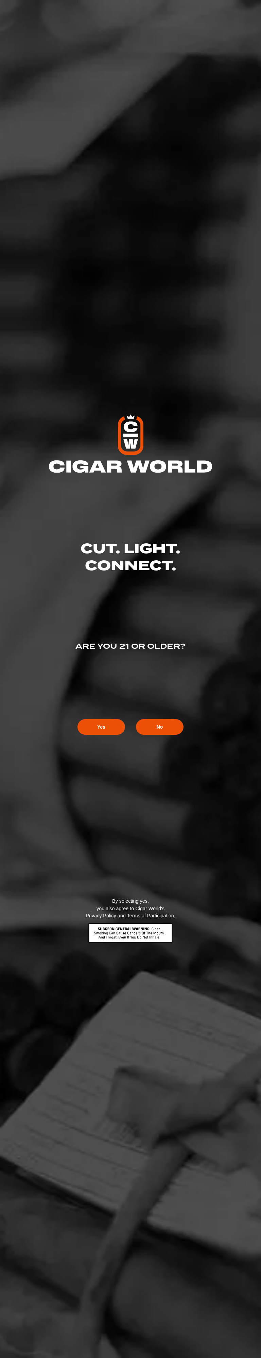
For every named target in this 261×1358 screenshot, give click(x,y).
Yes (101, 727)
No (160, 727)
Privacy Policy (101, 915)
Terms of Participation (150, 915)
